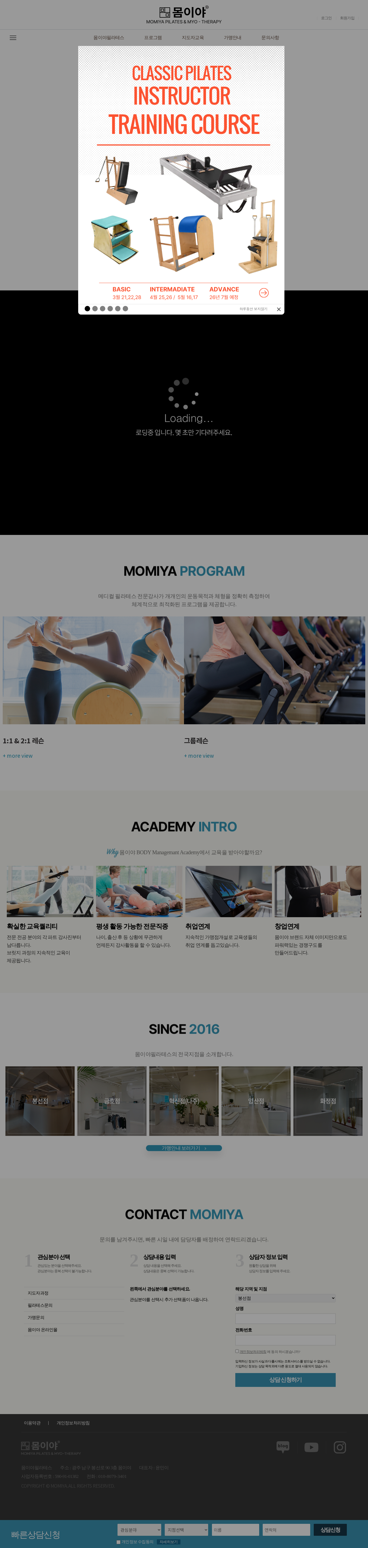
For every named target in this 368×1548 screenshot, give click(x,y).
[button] (83, 174)
